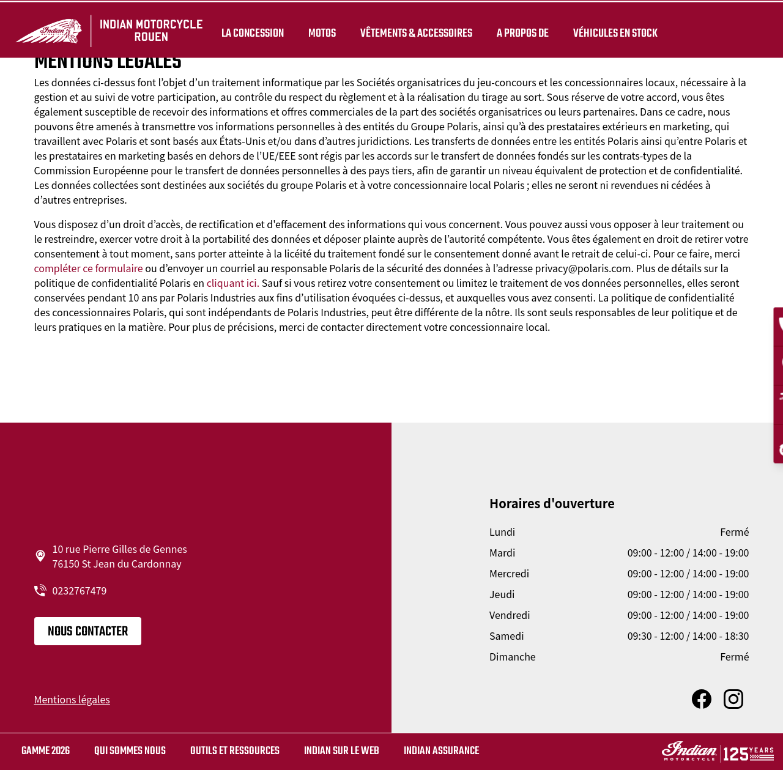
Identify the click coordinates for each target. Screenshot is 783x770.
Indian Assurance (441, 751)
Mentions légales (72, 699)
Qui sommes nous (130, 751)
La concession (250, 32)
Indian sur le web (341, 751)
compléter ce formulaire (88, 268)
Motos (319, 32)
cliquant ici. (233, 282)
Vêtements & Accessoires (414, 32)
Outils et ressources (235, 751)
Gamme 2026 (45, 751)
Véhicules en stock (613, 32)
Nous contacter (88, 631)
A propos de (520, 32)
